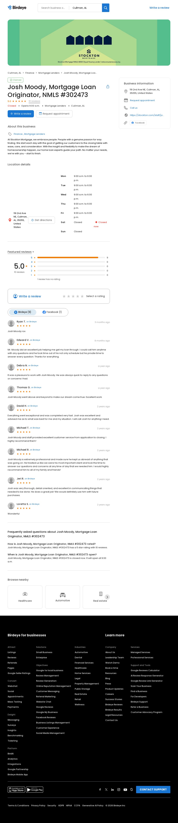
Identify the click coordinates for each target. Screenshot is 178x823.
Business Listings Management (53, 721)
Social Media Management (50, 732)
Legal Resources (114, 714)
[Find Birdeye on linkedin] (112, 788)
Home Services (83, 672)
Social (11, 690)
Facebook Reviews (46, 716)
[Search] (105, 7)
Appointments (15, 695)
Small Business (44, 651)
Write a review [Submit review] (20, 113)
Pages (11, 667)
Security (51, 804)
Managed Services (140, 651)
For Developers (139, 695)
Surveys (12, 724)
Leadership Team (114, 656)
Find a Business (139, 690)
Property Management (87, 682)
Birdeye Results (113, 708)
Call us (133, 108)
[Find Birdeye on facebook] (100, 788)
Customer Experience (47, 727)
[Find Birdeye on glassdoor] (132, 788)
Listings (12, 651)
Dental (78, 656)
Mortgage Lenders (48, 73)
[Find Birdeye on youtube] (125, 788)
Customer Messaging (47, 690)
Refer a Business (139, 706)
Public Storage (82, 688)
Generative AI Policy (92, 804)
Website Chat (43, 700)
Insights (12, 729)
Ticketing (13, 739)
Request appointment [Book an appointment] (54, 113)
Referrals (12, 661)
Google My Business (47, 711)
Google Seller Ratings (19, 672)
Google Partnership (18, 768)
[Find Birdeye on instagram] (118, 788)
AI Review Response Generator (147, 674)
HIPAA (69, 804)
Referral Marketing (45, 695)
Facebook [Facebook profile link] (138, 122)
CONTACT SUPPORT (153, 788)
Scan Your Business (141, 685)
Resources (110, 672)
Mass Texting (15, 700)
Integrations (14, 763)
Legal (77, 677)
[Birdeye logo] (18, 7)
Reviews (12, 656)
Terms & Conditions (18, 804)
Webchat (13, 685)
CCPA (77, 804)
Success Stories (113, 698)
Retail (78, 698)
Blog (107, 677)
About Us (110, 651)
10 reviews (34, 101)
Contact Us (111, 719)
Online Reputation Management (53, 685)
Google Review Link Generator (147, 679)
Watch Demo (112, 661)
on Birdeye (31, 320)
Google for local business (49, 669)
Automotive (81, 651)
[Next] (107, 596)
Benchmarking (15, 734)
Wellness (79, 703)
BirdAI (11, 752)
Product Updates (114, 688)
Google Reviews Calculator (145, 669)
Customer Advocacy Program (146, 711)
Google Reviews (44, 706)
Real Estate (81, 693)
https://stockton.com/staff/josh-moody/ (147, 115)
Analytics (13, 757)
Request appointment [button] (142, 100)
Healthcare (81, 667)
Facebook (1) (50, 312)
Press (108, 682)
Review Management (47, 674)
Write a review (159, 8)
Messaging (13, 718)
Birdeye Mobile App (18, 773)
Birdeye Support (139, 700)
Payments (13, 706)
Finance (29, 73)
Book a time (111, 667)
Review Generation (46, 679)
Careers (109, 693)
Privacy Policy (38, 804)
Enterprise (41, 656)
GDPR (61, 804)
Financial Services (84, 661)
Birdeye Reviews (114, 703)
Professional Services (142, 656)
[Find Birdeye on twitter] (106, 788)
